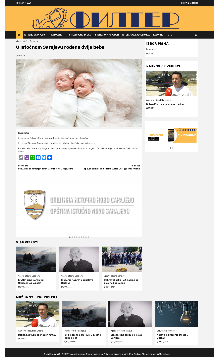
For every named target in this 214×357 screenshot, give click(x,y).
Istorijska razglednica (136, 35)
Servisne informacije (166, 331)
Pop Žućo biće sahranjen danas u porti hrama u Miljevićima (48, 167)
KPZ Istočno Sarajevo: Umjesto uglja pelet (31, 281)
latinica (195, 3)
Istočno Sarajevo (34, 35)
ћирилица (186, 3)
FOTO (169, 35)
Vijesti (18, 41)
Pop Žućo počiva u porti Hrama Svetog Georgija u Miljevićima (109, 167)
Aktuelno (56, 35)
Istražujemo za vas (79, 35)
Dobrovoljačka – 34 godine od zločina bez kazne (121, 281)
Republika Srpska (163, 100)
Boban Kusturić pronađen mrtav (165, 104)
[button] (70, 237)
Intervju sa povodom (107, 35)
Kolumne (158, 35)
